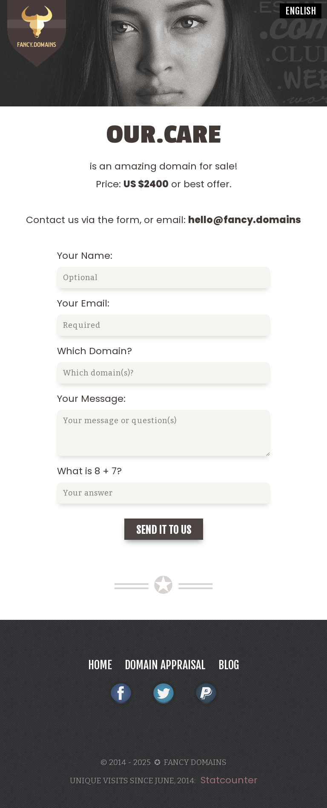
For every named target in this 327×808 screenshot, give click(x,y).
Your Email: (83, 303)
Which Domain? (94, 351)
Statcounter (229, 780)
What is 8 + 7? (89, 471)
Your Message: (91, 398)
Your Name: (84, 255)
